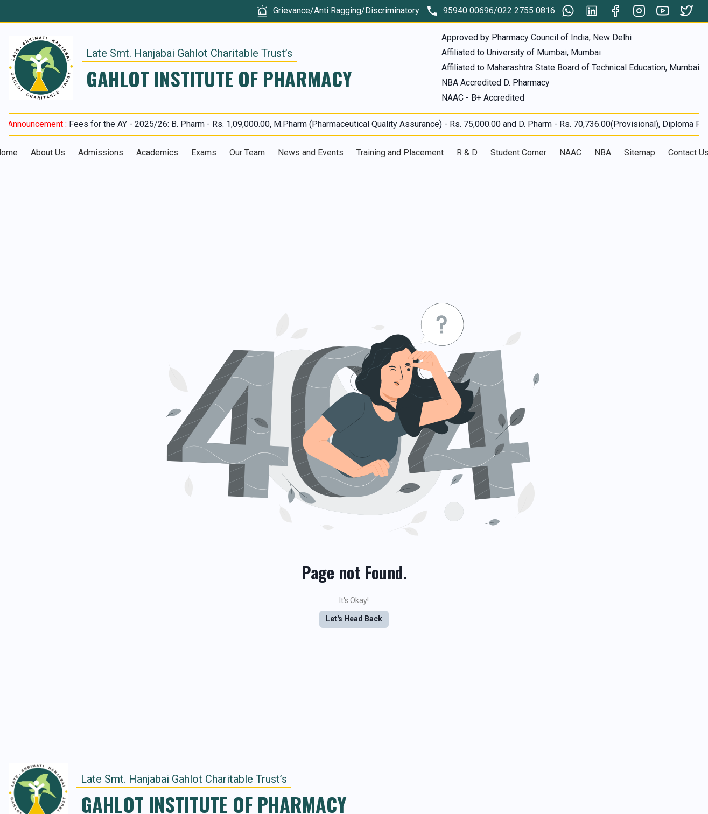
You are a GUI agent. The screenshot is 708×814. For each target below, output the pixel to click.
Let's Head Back (354, 618)
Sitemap (639, 152)
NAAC (570, 152)
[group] (337, 10)
